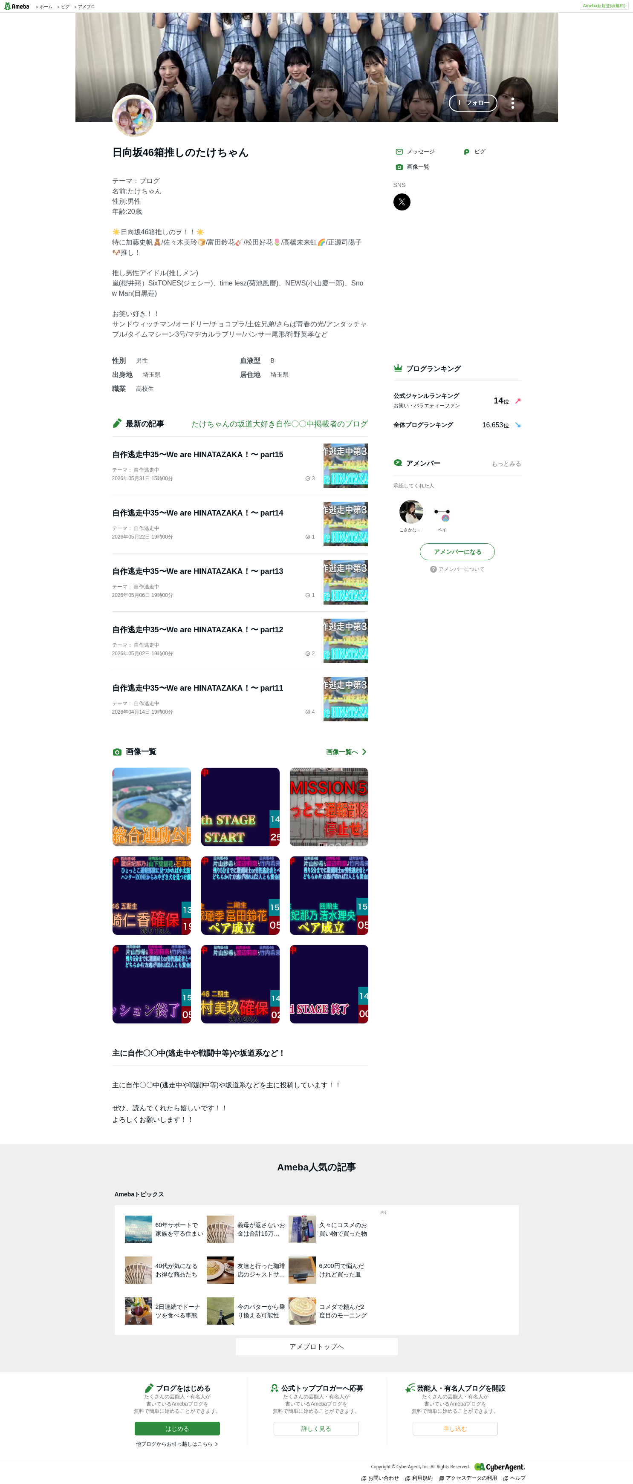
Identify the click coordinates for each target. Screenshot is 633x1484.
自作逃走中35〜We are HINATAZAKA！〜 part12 (197, 629)
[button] (473, 103)
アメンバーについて (457, 569)
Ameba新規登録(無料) (604, 6)
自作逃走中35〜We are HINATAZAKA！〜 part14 (197, 513)
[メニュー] (512, 104)
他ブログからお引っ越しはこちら (174, 1444)
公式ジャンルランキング (426, 395)
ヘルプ (514, 1477)
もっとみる (506, 463)
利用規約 (419, 1477)
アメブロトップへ (316, 1346)
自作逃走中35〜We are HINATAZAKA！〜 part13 (197, 571)
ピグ (474, 151)
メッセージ (415, 151)
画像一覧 (412, 167)
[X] (401, 201)
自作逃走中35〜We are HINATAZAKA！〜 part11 (197, 688)
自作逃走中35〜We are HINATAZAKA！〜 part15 (197, 454)
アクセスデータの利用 (468, 1477)
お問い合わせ (380, 1477)
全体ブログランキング (423, 424)
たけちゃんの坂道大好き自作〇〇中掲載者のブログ (279, 424)
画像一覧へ (347, 752)
